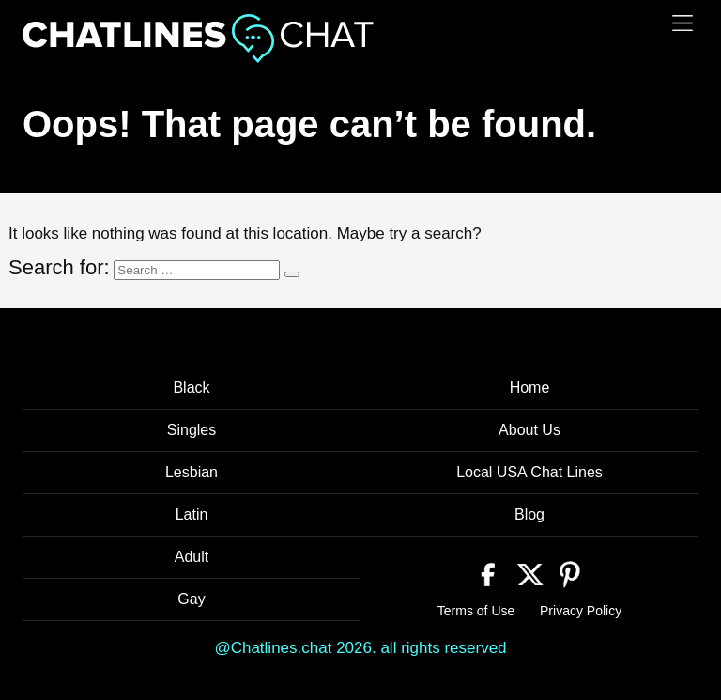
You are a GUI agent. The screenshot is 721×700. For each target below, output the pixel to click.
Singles (191, 430)
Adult (191, 557)
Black (191, 388)
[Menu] (682, 23)
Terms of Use (475, 610)
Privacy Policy (580, 610)
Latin (192, 514)
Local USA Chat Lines (529, 472)
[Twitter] (530, 572)
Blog (529, 514)
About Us (529, 430)
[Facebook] (488, 572)
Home (530, 388)
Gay (191, 599)
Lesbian (191, 472)
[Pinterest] (570, 572)
